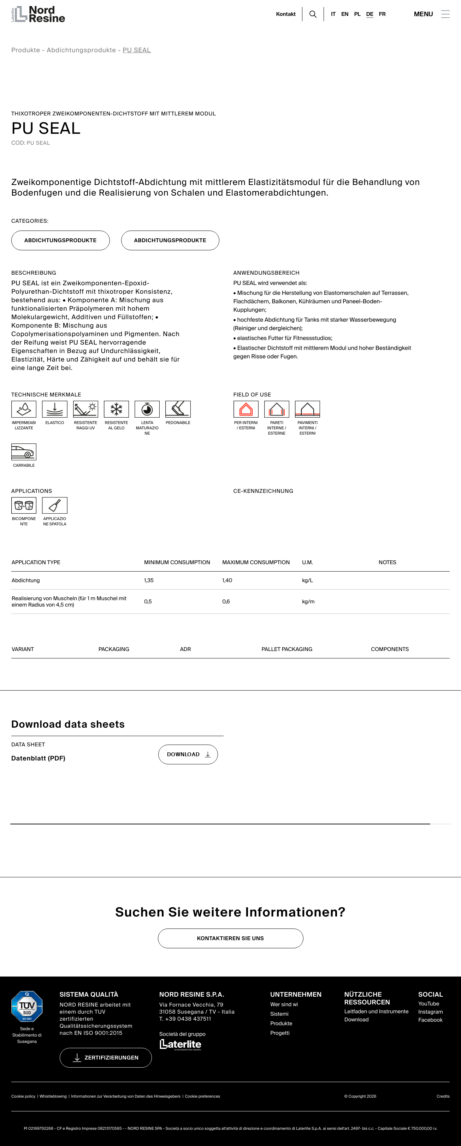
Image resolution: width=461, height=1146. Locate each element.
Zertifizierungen (112, 1057)
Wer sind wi (284, 1004)
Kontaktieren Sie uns (230, 938)
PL (357, 14)
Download (356, 1019)
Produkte (25, 50)
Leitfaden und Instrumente (376, 1011)
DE (369, 14)
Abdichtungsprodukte (81, 50)
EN (344, 14)
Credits (443, 1096)
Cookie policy (23, 1096)
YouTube (428, 1003)
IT (333, 14)
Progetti (280, 1033)
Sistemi (279, 1013)
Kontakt (286, 14)
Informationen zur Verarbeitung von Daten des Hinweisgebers (126, 1096)
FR (382, 14)
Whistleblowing (53, 1096)
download (183, 754)
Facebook (430, 1019)
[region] (230, 570)
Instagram (430, 1011)
